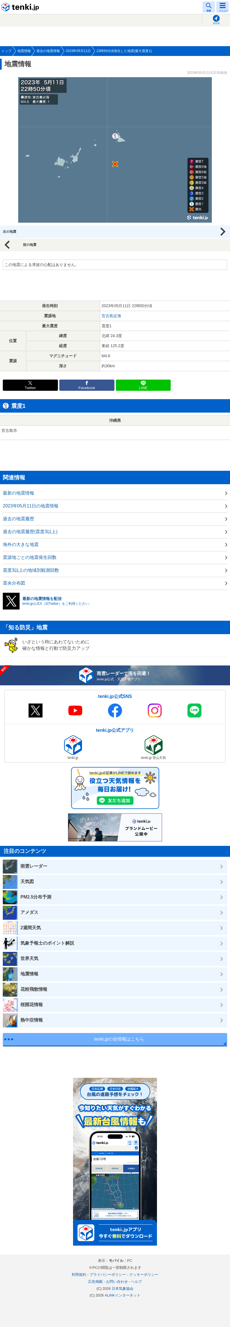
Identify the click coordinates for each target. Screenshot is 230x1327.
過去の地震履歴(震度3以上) (30, 531)
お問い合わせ (117, 1281)
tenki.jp (21, 7)
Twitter (30, 388)
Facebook (86, 388)
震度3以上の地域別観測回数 (31, 570)
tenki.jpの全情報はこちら (119, 1039)
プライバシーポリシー (108, 1274)
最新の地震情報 (18, 493)
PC (129, 1260)
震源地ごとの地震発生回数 (30, 557)
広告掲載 (95, 1281)
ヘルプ (136, 1281)
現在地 (216, 23)
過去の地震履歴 (18, 518)
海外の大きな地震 (21, 544)
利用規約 (79, 1274)
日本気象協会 (122, 1288)
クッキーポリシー (143, 1274)
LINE (143, 388)
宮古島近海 (111, 316)
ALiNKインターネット (122, 1295)
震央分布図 (14, 583)
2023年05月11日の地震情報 (30, 505)
